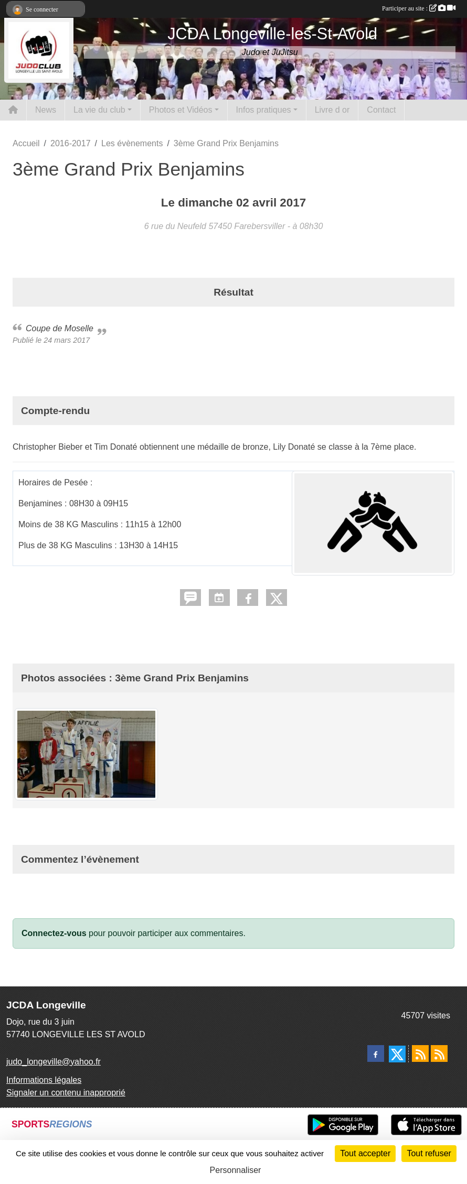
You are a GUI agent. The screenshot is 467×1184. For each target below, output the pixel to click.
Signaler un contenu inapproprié (65, 1092)
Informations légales (43, 1080)
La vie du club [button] (99, 109)
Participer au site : (418, 8)
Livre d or (332, 109)
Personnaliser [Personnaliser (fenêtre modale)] (235, 1170)
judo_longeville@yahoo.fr (53, 1061)
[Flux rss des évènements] (439, 1053)
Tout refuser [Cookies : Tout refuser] (429, 1153)
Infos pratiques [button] (263, 109)
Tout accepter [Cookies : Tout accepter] (365, 1153)
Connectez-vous (54, 933)
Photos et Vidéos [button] (181, 109)
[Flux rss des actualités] (420, 1053)
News (45, 109)
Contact (381, 109)
